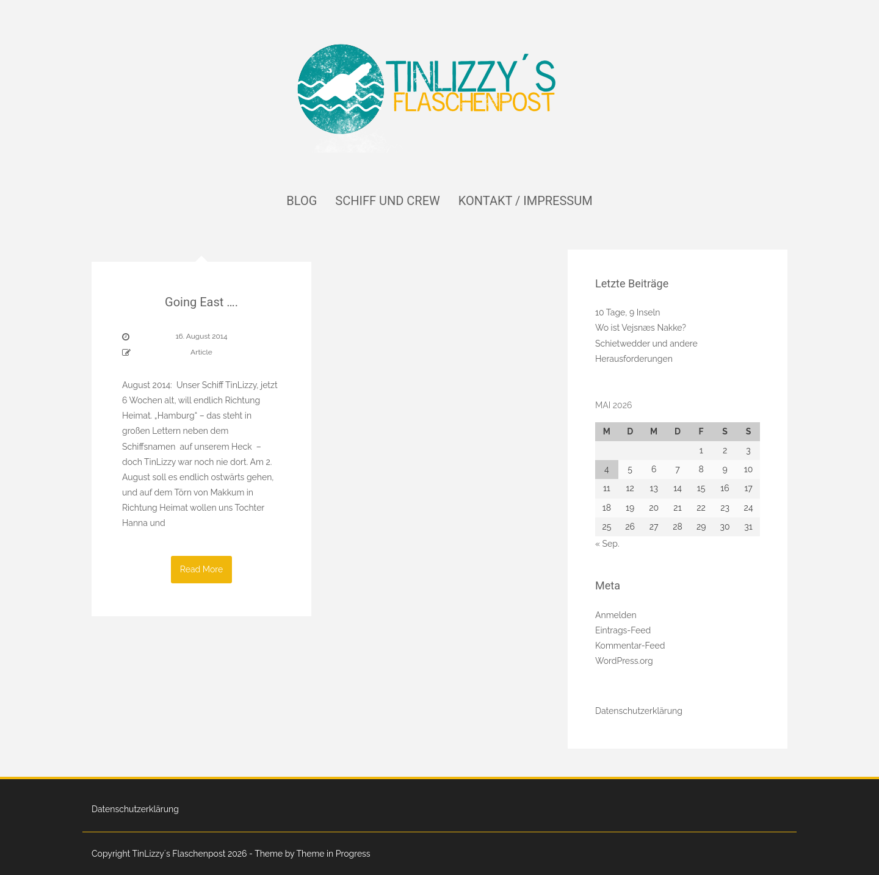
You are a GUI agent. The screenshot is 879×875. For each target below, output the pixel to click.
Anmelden (616, 615)
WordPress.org (624, 661)
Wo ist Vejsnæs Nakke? (640, 328)
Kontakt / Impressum (525, 200)
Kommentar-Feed (630, 645)
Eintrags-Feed (623, 630)
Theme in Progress (333, 854)
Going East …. (201, 302)
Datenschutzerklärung (638, 711)
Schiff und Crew (387, 200)
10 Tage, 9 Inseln (627, 312)
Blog (301, 200)
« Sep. (607, 544)
